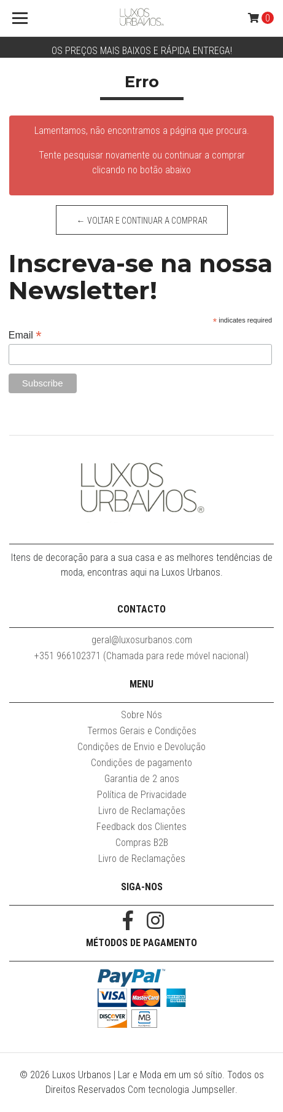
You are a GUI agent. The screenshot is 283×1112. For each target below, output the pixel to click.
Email (25, 335)
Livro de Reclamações (141, 810)
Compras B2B (141, 842)
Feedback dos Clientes (141, 826)
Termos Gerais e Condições (141, 731)
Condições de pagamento (141, 763)
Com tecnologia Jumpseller (181, 1089)
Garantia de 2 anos (141, 779)
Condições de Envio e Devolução (141, 747)
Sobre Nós (141, 715)
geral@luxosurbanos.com (141, 640)
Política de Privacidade (142, 795)
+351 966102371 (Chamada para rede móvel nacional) (141, 656)
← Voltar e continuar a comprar (141, 220)
